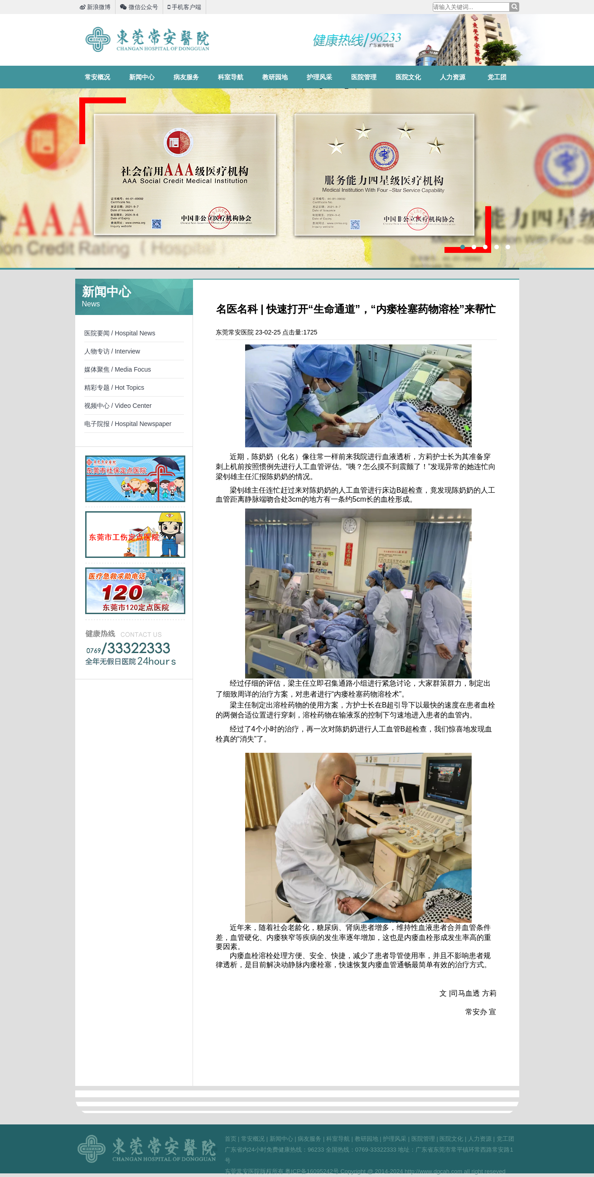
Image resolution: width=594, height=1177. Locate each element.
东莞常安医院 (147, 39)
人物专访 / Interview (112, 351)
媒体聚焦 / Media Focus (117, 369)
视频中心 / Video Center (118, 405)
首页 (231, 1138)
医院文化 (408, 77)
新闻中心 (142, 77)
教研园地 (275, 77)
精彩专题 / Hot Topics (114, 387)
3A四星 (297, 178)
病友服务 (186, 77)
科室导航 (230, 77)
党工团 (497, 77)
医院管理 (364, 77)
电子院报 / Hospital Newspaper (128, 423)
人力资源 (452, 77)
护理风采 (319, 77)
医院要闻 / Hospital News (119, 333)
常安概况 (97, 77)
